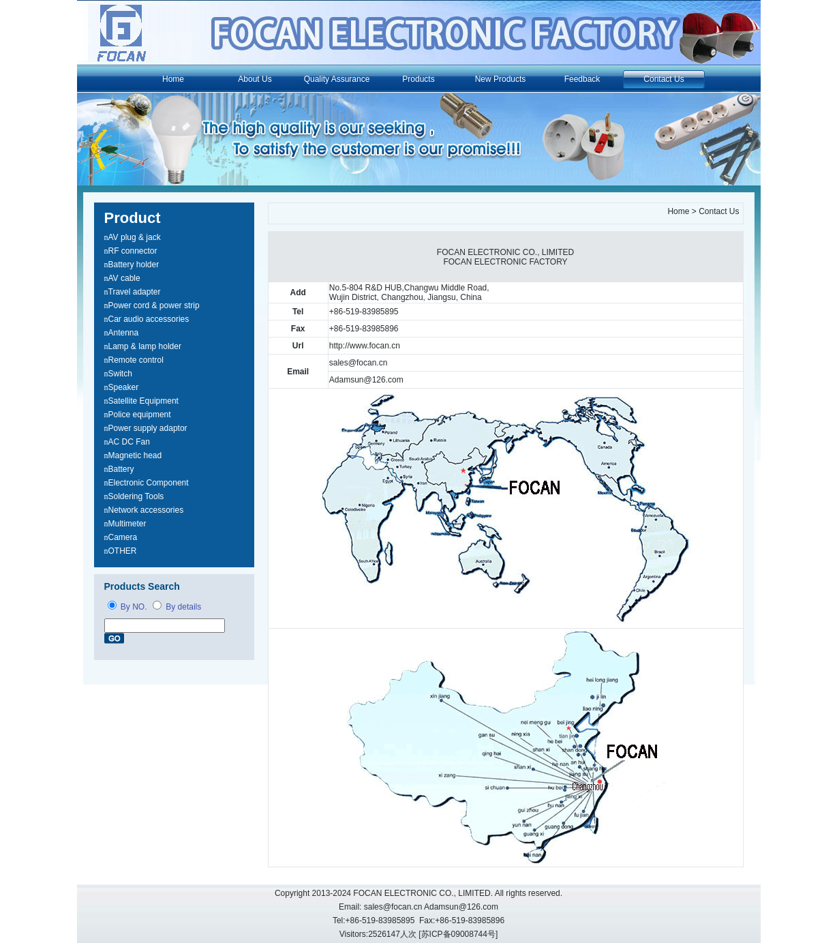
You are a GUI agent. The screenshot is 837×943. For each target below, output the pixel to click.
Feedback (582, 79)
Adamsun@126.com (366, 380)
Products (418, 79)
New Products (500, 79)
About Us (254, 79)
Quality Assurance (337, 79)
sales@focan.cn (358, 363)
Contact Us (663, 79)
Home (173, 79)
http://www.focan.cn (364, 345)
